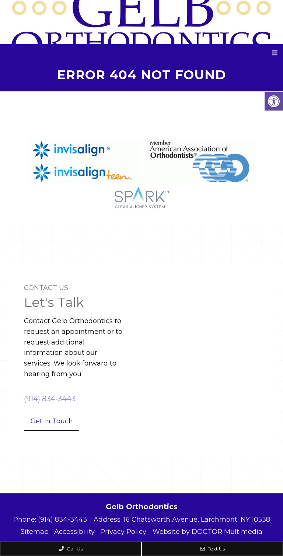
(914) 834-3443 (50, 398)
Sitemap (35, 532)
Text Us (212, 549)
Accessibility (74, 532)
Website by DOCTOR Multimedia (207, 532)
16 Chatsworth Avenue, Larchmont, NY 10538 (196, 519)
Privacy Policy (123, 532)
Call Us (71, 549)
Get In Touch (52, 421)
